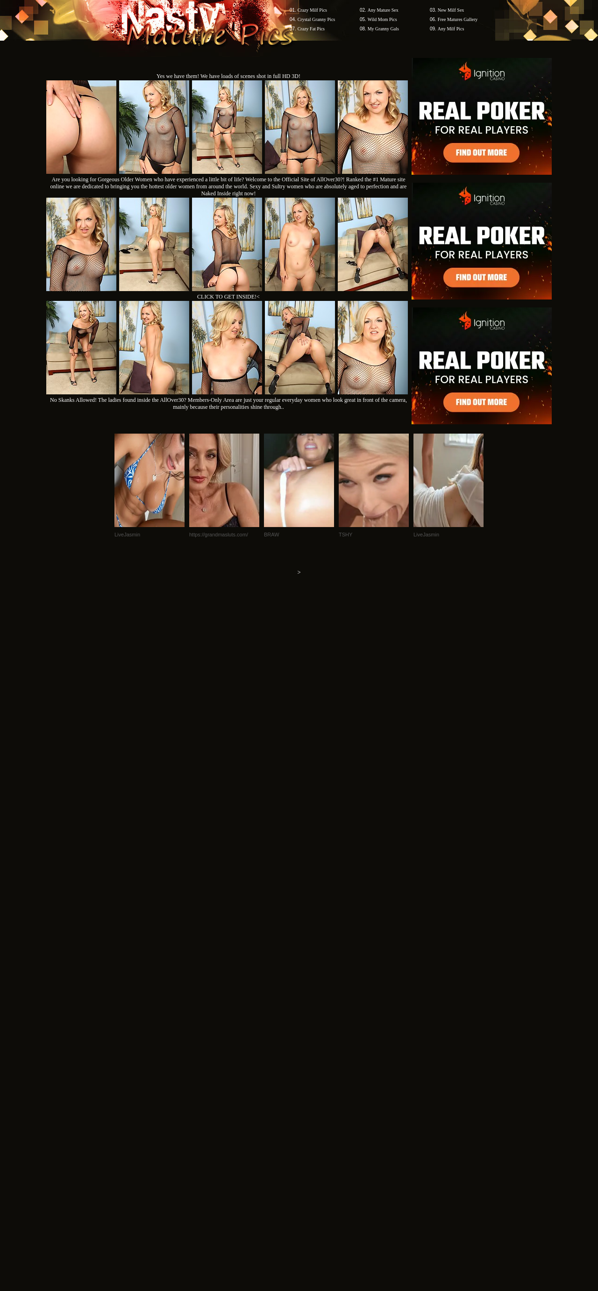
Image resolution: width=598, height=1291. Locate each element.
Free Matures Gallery (458, 19)
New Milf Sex (451, 10)
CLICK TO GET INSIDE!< (228, 296)
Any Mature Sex (383, 10)
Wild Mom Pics (382, 19)
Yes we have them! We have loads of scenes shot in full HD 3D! (228, 76)
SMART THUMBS (316, 1112)
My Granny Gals (383, 28)
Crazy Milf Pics (312, 10)
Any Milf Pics (451, 28)
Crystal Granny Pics (316, 19)
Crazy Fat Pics (311, 28)
